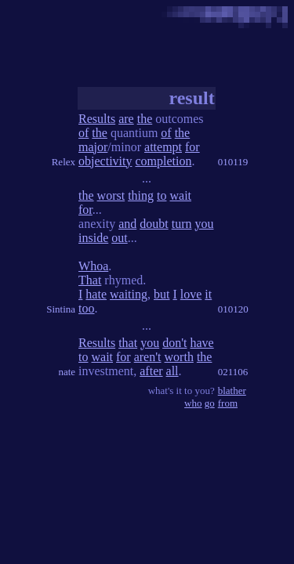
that (127, 342)
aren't (148, 356)
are (126, 118)
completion (163, 161)
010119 (233, 162)
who (192, 403)
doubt (154, 223)
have (201, 342)
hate (96, 294)
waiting (128, 294)
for (192, 147)
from (228, 403)
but (161, 294)
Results (96, 118)
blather (232, 390)
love (191, 294)
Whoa (93, 266)
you (203, 223)
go (210, 403)
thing (141, 195)
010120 (233, 309)
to (161, 195)
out (119, 237)
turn (182, 223)
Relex (63, 162)
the (145, 118)
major (92, 147)
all (172, 371)
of (83, 132)
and (127, 223)
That (89, 280)
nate (66, 372)
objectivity (105, 161)
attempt (163, 147)
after (151, 371)
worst (111, 195)
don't (174, 342)
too (86, 308)
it (208, 294)
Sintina (60, 309)
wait (180, 195)
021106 (233, 372)
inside (93, 237)
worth (179, 356)
